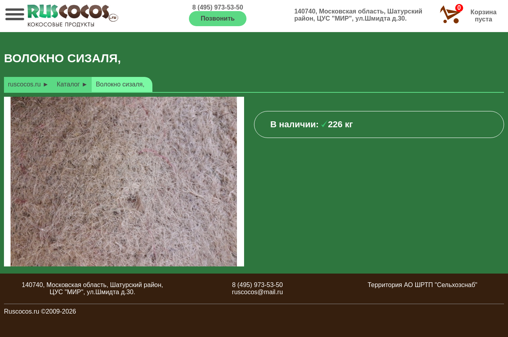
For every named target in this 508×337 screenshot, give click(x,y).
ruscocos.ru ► (28, 84)
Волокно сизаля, (120, 84)
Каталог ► (72, 84)
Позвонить (218, 18)
